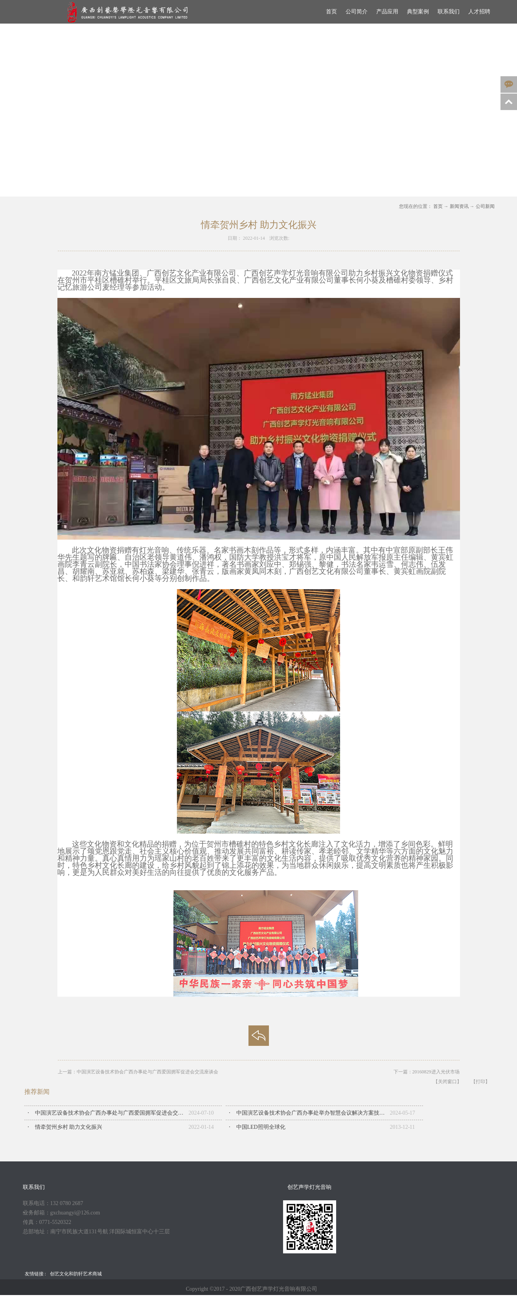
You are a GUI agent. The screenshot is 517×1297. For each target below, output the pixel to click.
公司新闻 (485, 206)
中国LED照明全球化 (260, 1127)
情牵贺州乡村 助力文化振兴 (69, 1127)
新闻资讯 (459, 206)
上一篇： (138, 1072)
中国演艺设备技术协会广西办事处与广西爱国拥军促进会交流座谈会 (112, 1113)
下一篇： (427, 1072)
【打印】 (480, 1081)
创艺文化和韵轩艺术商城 (76, 1274)
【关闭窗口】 (447, 1081)
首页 (331, 12)
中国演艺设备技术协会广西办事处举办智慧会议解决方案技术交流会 (313, 1113)
